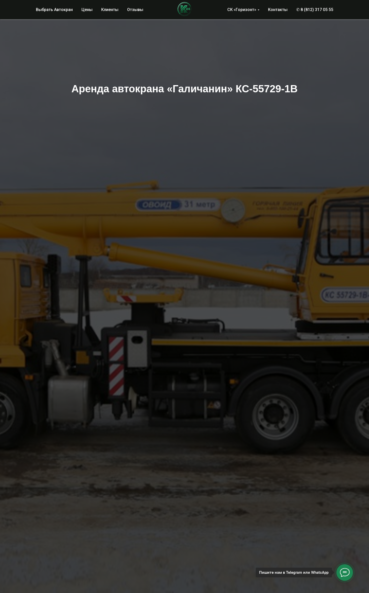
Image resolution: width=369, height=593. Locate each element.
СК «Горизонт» (241, 9)
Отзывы (135, 9)
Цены (87, 9)
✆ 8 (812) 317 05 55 (314, 9)
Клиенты (109, 9)
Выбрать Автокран (54, 9)
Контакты (278, 9)
